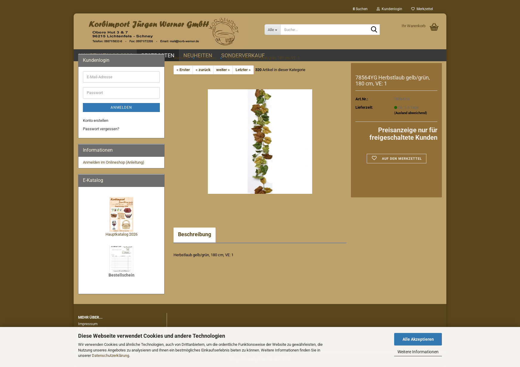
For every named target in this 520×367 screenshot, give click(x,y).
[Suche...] (272, 29)
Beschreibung (194, 234)
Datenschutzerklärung (110, 355)
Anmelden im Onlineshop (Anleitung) (113, 162)
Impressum (88, 324)
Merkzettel (422, 9)
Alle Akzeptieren (418, 339)
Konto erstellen (95, 120)
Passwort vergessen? (101, 129)
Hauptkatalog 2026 (121, 234)
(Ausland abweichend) (410, 113)
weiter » (223, 69)
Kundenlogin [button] (389, 9)
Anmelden (121, 107)
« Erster (183, 69)
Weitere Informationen (418, 351)
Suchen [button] (360, 9)
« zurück (203, 69)
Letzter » (243, 69)
